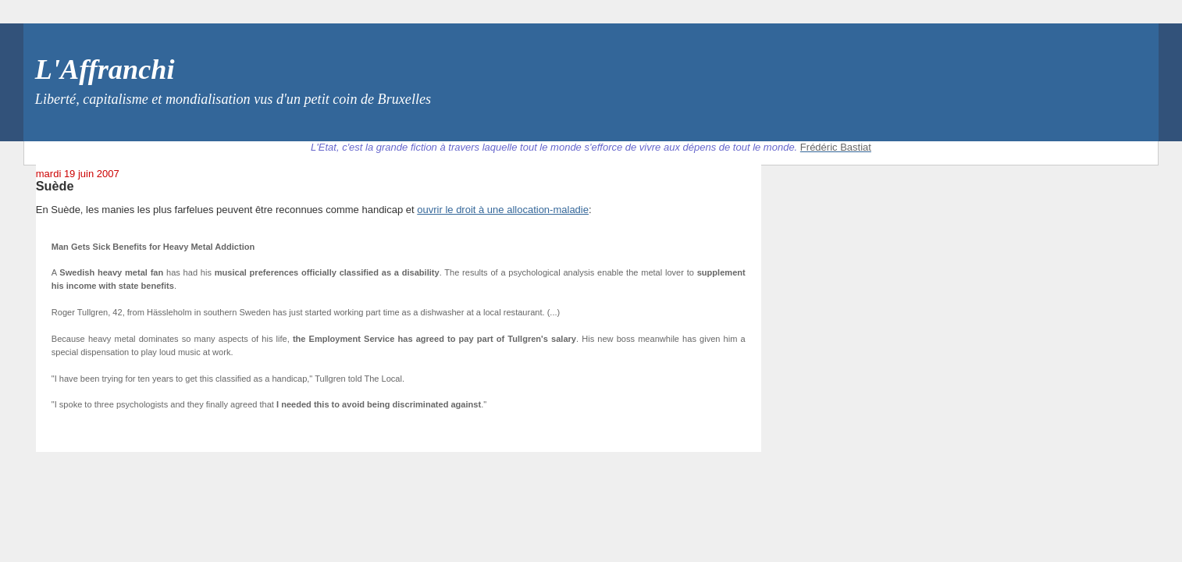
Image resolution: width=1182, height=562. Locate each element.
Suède (55, 186)
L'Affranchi (105, 69)
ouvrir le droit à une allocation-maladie (503, 209)
